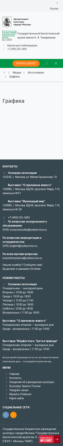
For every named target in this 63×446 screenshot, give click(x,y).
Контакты (15, 378)
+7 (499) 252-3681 (17, 49)
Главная (14, 374)
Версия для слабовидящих (22, 45)
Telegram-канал (18, 390)
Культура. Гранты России (24, 386)
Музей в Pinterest (20, 394)
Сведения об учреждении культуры (31, 382)
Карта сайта (16, 398)
